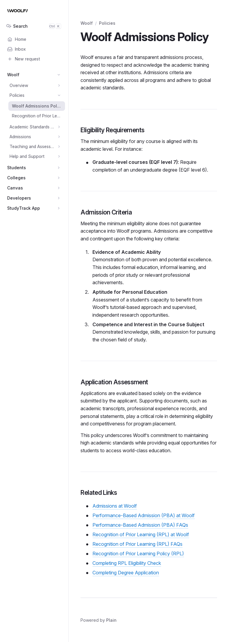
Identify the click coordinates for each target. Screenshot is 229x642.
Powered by (99, 620)
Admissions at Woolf (114, 506)
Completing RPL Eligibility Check (126, 563)
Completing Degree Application (125, 573)
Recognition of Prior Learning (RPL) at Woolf (140, 534)
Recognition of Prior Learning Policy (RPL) (138, 553)
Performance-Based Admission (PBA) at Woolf (143, 515)
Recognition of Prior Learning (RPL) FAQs (137, 544)
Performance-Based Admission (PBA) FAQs (140, 525)
